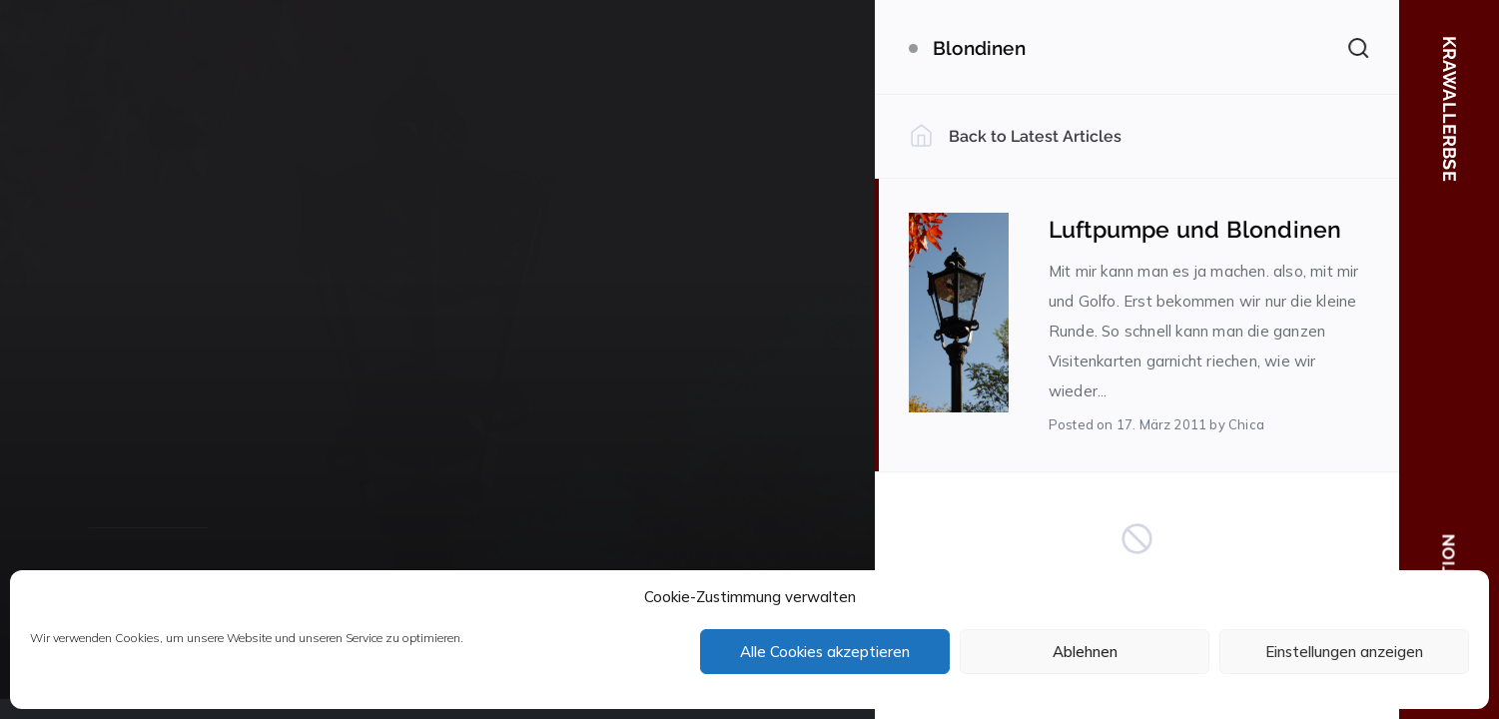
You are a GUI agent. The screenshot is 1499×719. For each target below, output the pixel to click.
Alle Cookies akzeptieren (825, 651)
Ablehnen (1085, 651)
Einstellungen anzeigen (1344, 651)
